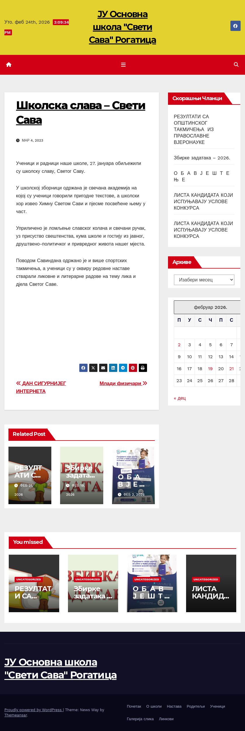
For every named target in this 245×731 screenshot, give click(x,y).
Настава (174, 706)
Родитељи (196, 706)
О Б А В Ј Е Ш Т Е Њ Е (149, 596)
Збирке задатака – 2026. (80, 475)
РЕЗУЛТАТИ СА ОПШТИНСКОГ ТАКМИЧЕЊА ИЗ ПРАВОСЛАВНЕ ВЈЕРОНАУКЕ (194, 129)
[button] (236, 64)
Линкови (166, 719)
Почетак (134, 706)
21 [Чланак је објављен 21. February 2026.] (231, 368)
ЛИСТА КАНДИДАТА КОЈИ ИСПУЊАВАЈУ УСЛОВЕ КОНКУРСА (203, 201)
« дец (180, 398)
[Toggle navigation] (124, 65)
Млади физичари (123, 383)
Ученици (217, 706)
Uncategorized (28, 579)
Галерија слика (140, 719)
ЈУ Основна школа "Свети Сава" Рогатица (122, 27)
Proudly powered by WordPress (33, 710)
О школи (154, 706)
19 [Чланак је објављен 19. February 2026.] (210, 368)
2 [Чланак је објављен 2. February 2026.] (179, 344)
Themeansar (15, 715)
